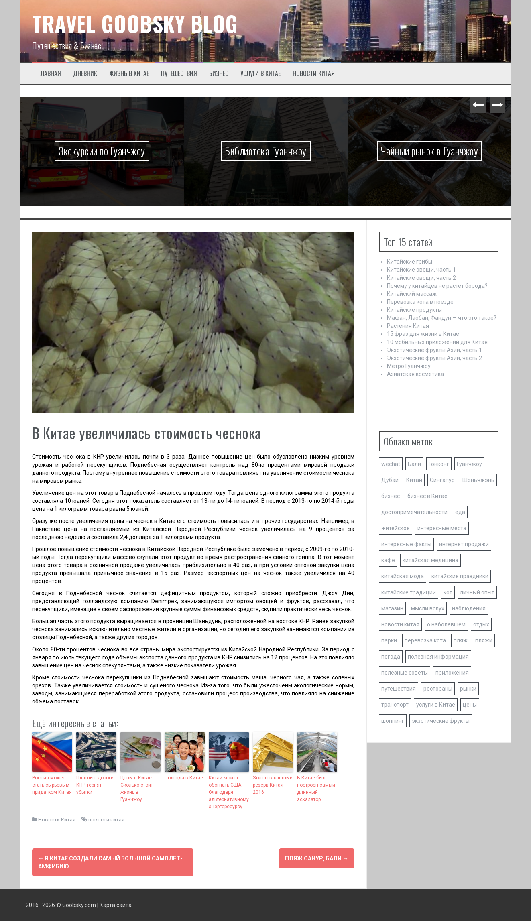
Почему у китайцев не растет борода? (437, 286)
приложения (452, 672)
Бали (414, 464)
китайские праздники (459, 576)
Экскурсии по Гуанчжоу (102, 151)
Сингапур (442, 480)
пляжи (483, 640)
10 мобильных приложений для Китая (437, 342)
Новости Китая (314, 73)
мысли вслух (427, 608)
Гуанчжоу (469, 464)
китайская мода (402, 576)
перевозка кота (425, 640)
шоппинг (392, 721)
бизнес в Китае (427, 496)
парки (389, 640)
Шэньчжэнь (478, 480)
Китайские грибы (409, 261)
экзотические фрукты (441, 721)
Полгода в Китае (184, 778)
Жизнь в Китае (129, 73)
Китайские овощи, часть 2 (421, 277)
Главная (49, 73)
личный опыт (477, 592)
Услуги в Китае (260, 73)
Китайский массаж (412, 294)
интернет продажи (464, 544)
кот (448, 592)
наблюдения (469, 608)
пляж (461, 640)
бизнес (390, 496)
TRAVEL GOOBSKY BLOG (135, 23)
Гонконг (439, 464)
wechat (390, 464)
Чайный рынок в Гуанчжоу (429, 151)
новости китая (106, 820)
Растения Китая (408, 326)
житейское (395, 528)
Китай (414, 480)
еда (460, 512)
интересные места (441, 528)
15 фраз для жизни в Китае (423, 334)
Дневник (85, 73)
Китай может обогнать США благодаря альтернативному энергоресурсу (229, 792)
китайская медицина (430, 560)
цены (470, 704)
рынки (468, 688)
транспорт (395, 704)
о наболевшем (446, 624)
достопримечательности (414, 512)
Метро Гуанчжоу (409, 366)
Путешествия (179, 73)
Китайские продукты (414, 310)
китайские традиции (408, 592)
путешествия (398, 688)
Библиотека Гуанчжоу (266, 151)
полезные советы (404, 672)
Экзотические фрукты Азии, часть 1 (434, 350)
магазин (392, 608)
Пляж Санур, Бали (316, 858)
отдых (481, 624)
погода (390, 656)
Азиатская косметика (415, 374)
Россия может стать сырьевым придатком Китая (52, 785)
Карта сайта (116, 905)
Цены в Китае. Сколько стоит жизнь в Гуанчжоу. (136, 788)
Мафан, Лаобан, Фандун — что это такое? (441, 318)
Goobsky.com (79, 905)
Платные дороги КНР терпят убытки (95, 785)
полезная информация (438, 656)
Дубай (390, 480)
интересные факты (406, 544)
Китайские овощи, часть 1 (421, 269)
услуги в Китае (435, 704)
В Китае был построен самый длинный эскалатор (316, 788)
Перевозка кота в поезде (420, 302)
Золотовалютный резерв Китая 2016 (273, 785)
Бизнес (218, 73)
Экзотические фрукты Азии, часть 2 (434, 358)
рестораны (437, 688)
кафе (388, 560)
